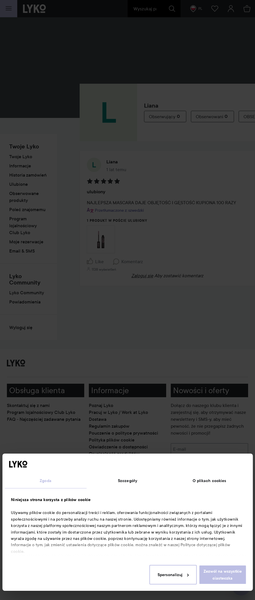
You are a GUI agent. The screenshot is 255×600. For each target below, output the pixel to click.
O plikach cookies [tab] (210, 480)
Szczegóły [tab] (127, 480)
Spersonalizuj (173, 574)
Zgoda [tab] (45, 480)
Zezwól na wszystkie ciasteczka (223, 574)
